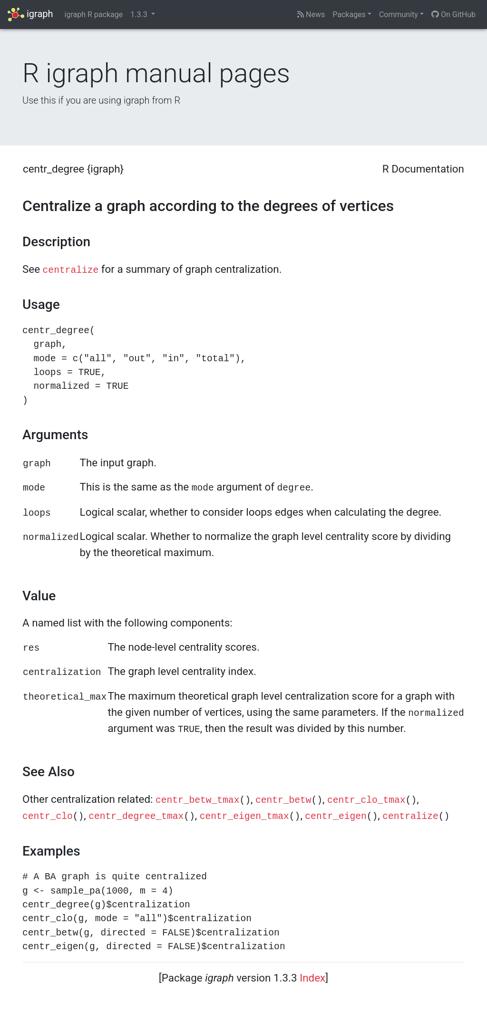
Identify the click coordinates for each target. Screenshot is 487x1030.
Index (312, 978)
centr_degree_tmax (136, 816)
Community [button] (398, 14)
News (311, 14)
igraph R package (94, 14)
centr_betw (283, 800)
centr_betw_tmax (197, 800)
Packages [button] (349, 14)
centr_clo (47, 816)
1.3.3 (139, 14)
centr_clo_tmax (366, 800)
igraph (30, 14)
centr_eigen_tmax (244, 816)
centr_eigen (335, 816)
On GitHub (453, 14)
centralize (71, 270)
